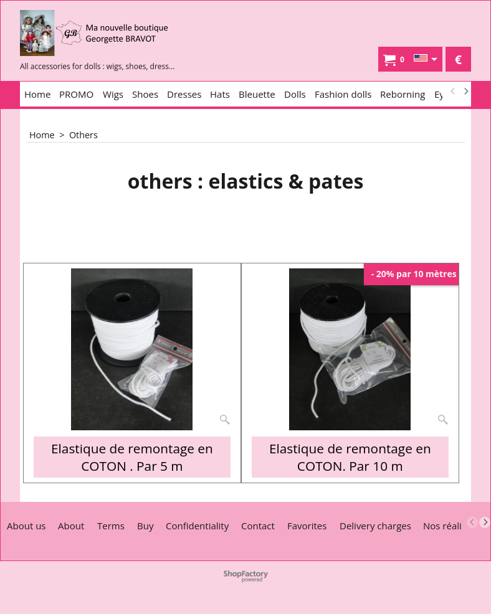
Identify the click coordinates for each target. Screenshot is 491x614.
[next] (465, 91)
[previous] (453, 91)
